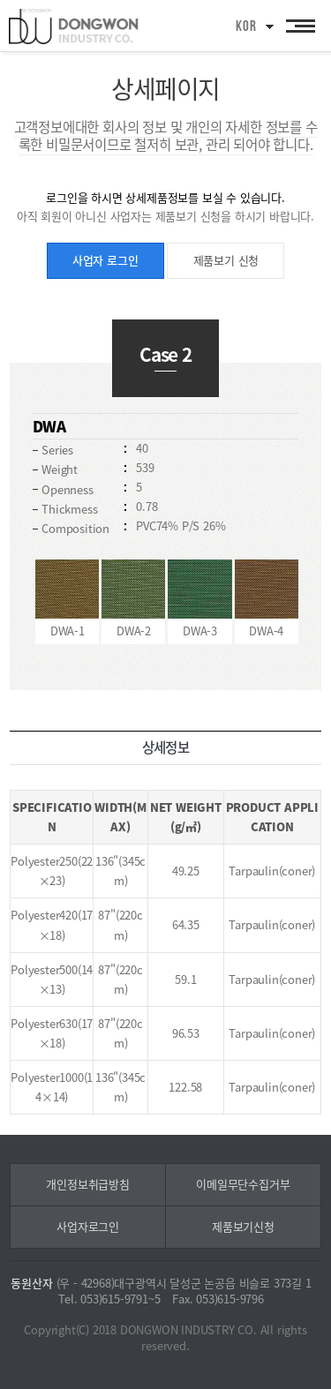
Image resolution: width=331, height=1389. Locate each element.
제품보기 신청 (226, 260)
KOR (246, 26)
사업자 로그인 (105, 260)
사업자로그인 (87, 1226)
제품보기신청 (243, 1226)
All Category (300, 25)
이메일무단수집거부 (243, 1183)
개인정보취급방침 (87, 1183)
